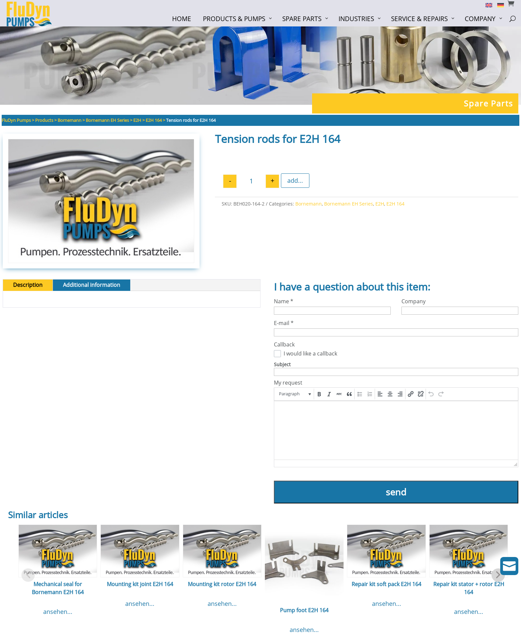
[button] (294, 394)
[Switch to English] (486, 4)
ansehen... (57, 612)
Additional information (91, 285)
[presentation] (294, 394)
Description (28, 285)
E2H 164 (395, 204)
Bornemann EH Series (348, 204)
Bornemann (308, 204)
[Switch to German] (498, 4)
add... (295, 180)
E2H (379, 204)
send (396, 492)
